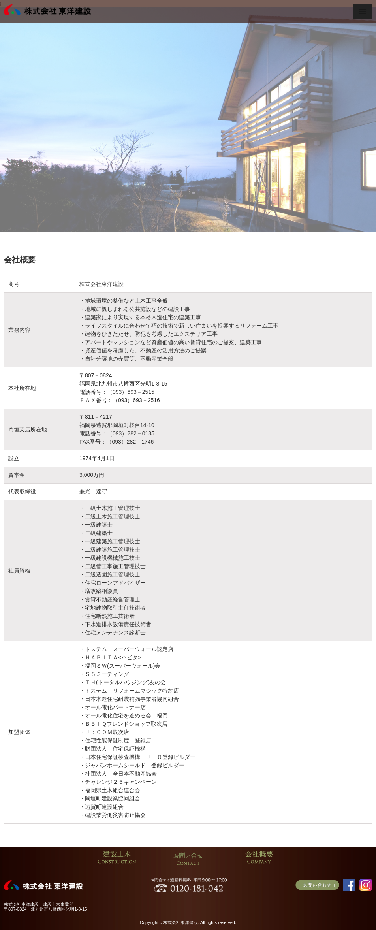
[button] (362, 11)
